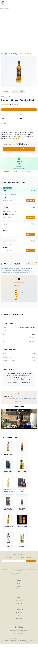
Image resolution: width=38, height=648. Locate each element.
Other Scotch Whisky (25, 54)
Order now (19, 401)
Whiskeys (4, 54)
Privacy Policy (19, 618)
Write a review (30, 263)
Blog (19, 595)
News (19, 597)
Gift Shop (19, 600)
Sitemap (19, 621)
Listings (6, 171)
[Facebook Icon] (19, 566)
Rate (19, 109)
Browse (19, 583)
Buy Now (30, 200)
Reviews (14, 171)
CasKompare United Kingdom (19, 630)
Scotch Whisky (13, 54)
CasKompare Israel (19, 633)
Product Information (25, 171)
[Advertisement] (19, 26)
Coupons (19, 603)
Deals (19, 586)
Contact (19, 615)
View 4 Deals (19, 149)
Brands (19, 589)
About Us (19, 612)
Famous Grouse (31, 331)
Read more (16, 138)
